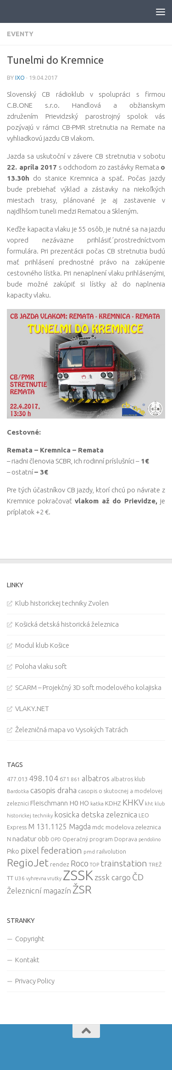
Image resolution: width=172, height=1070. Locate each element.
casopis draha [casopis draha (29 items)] (53, 790)
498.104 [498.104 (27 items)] (43, 778)
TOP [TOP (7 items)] (94, 864)
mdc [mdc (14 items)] (98, 827)
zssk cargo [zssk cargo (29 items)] (112, 877)
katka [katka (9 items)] (97, 803)
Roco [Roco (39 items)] (80, 863)
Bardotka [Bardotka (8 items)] (18, 791)
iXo (20, 77)
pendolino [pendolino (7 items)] (150, 839)
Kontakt (27, 960)
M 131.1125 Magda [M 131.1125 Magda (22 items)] (59, 826)
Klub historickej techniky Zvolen (62, 603)
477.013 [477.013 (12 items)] (17, 779)
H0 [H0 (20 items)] (73, 803)
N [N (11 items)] (9, 839)
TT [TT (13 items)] (10, 878)
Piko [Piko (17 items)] (13, 851)
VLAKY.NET (32, 708)
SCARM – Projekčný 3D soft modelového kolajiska (88, 687)
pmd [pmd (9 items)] (89, 852)
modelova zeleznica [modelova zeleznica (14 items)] (133, 827)
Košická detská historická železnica (67, 624)
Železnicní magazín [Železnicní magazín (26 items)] (39, 891)
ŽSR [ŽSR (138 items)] (82, 889)
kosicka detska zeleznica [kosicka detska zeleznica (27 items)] (95, 814)
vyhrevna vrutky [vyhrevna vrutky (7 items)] (43, 878)
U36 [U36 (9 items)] (20, 878)
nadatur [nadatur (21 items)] (24, 838)
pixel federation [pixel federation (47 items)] (51, 850)
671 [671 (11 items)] (64, 779)
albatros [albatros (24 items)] (96, 778)
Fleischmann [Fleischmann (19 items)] (49, 803)
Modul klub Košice (42, 645)
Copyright (29, 939)
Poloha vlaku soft (41, 666)
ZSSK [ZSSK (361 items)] (78, 875)
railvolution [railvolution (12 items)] (111, 851)
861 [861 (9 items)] (75, 779)
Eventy (20, 34)
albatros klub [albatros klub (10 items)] (128, 779)
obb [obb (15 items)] (43, 839)
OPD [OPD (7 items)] (55, 839)
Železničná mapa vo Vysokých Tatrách (71, 730)
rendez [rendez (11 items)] (59, 864)
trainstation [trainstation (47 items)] (123, 863)
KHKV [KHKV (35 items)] (133, 802)
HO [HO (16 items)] (84, 803)
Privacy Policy (35, 981)
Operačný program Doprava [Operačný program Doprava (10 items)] (99, 839)
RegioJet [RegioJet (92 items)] (28, 862)
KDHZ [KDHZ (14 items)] (113, 803)
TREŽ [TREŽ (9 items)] (155, 864)
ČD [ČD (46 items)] (138, 877)
